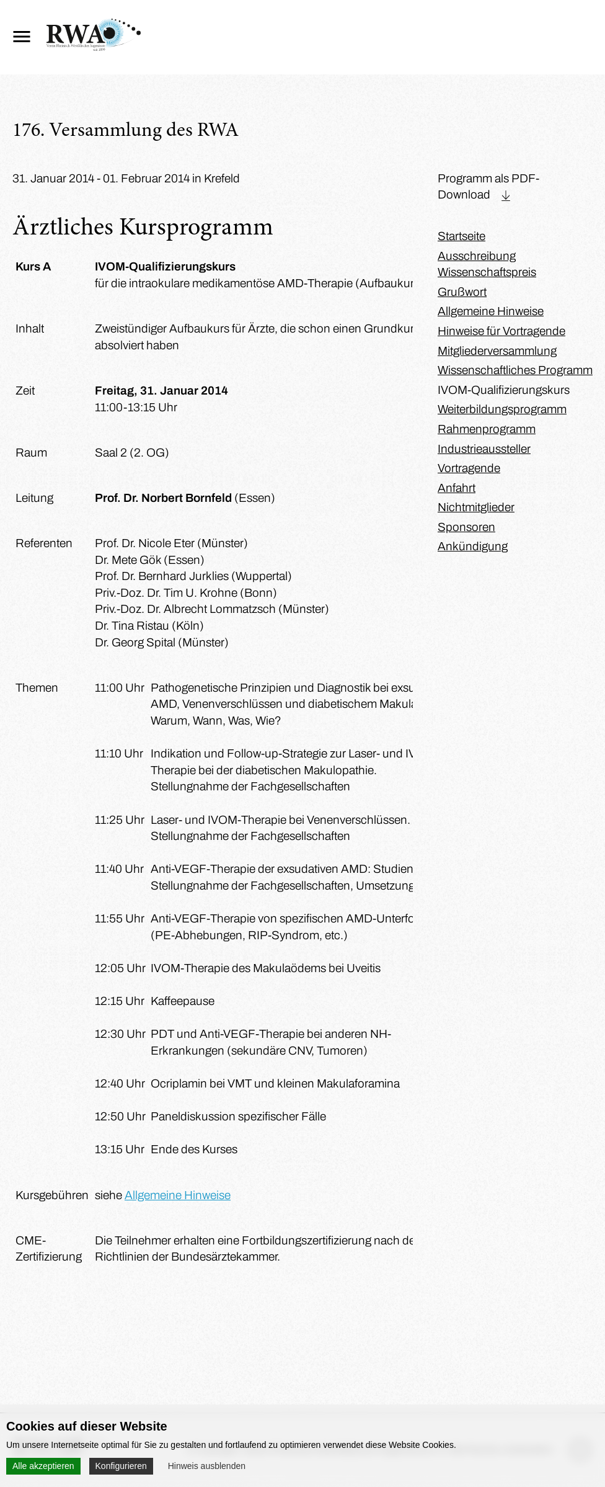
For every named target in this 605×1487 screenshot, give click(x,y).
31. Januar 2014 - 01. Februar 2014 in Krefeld (126, 178)
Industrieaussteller (484, 448)
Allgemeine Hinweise (178, 1195)
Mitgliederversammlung (497, 350)
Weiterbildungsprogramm (502, 409)
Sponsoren (466, 527)
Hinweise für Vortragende (501, 330)
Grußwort (462, 291)
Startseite (461, 236)
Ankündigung (473, 546)
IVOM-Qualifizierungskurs (504, 389)
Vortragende (469, 468)
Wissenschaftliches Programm (515, 370)
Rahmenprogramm (487, 428)
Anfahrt (456, 487)
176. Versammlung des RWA (125, 131)
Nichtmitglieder (476, 507)
